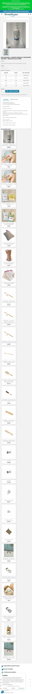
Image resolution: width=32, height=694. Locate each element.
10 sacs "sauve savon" (8, 539)
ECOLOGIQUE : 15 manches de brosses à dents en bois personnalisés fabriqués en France (9, 322)
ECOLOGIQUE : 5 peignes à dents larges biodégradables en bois (8, 441)
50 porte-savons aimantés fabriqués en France (9, 480)
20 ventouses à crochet (8, 500)
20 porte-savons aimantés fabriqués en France (9, 460)
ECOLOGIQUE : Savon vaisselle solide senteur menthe (9, 184)
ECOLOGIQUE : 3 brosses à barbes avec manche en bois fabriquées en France (9, 400)
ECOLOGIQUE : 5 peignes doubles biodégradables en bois (8, 421)
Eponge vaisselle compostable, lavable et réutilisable (9, 243)
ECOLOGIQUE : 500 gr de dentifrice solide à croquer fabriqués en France (9, 637)
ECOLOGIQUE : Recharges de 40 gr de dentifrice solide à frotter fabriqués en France (9, 597)
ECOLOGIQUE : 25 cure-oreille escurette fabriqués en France (9, 657)
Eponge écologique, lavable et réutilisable (9, 204)
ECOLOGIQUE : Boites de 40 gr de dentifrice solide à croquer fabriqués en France (8, 617)
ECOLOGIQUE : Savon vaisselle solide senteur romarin (9, 165)
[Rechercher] (16, 18)
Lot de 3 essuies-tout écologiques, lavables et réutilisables (8, 283)
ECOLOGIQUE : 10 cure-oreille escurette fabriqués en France (9, 559)
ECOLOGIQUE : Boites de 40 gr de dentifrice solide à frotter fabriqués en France (9, 578)
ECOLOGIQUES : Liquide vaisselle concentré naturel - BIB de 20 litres (9, 145)
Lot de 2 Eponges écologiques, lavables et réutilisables (9, 224)
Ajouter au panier (12, 91)
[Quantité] (2, 91)
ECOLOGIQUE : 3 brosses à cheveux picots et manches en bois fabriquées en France (9, 381)
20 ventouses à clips (9, 520)
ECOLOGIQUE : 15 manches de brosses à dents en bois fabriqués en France (8, 302)
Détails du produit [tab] (14, 99)
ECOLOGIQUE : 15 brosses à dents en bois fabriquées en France (8, 362)
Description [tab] (5, 99)
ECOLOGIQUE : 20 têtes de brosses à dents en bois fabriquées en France (9, 342)
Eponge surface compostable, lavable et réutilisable (9, 263)
